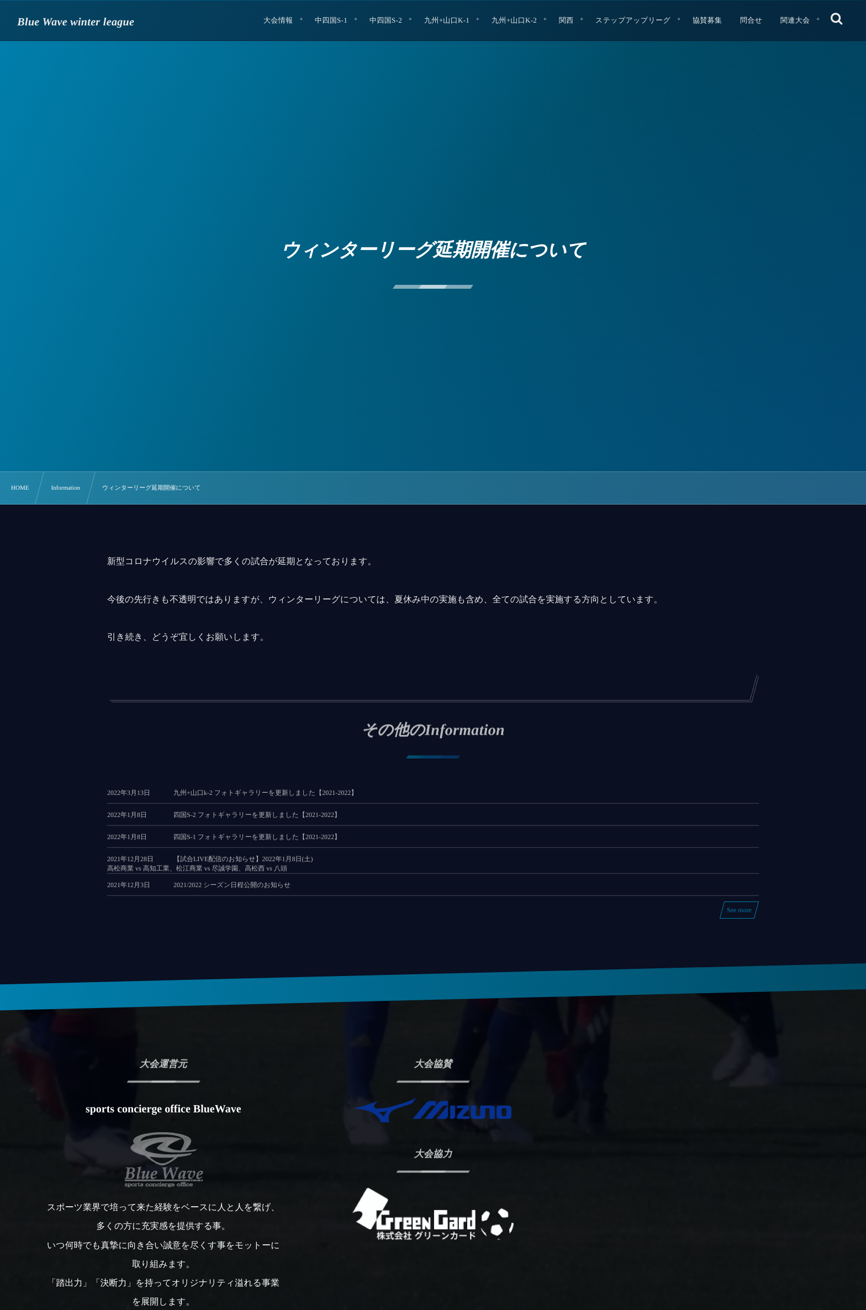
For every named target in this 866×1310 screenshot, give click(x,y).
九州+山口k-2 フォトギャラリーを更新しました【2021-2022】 (265, 801)
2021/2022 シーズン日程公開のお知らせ (232, 893)
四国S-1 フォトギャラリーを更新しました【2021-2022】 (257, 845)
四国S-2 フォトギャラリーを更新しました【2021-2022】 (257, 823)
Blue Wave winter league (75, 22)
